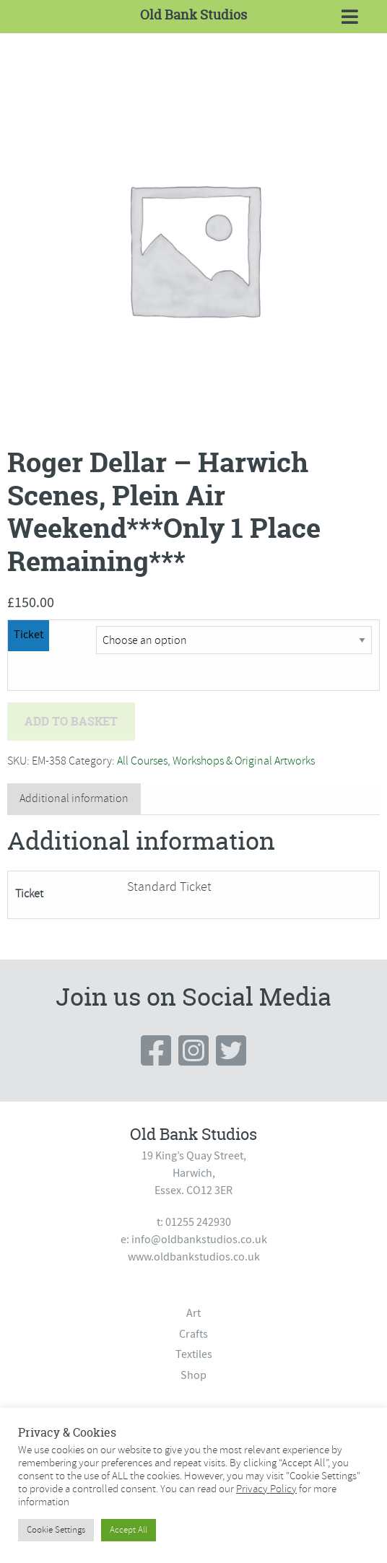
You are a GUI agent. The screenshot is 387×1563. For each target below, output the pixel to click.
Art (193, 1313)
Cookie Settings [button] (56, 1530)
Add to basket (71, 721)
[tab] (74, 798)
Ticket (28, 634)
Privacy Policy (266, 1488)
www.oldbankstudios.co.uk (194, 1257)
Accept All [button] (128, 1530)
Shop (193, 1375)
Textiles (193, 1354)
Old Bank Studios (193, 15)
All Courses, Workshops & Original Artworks (216, 761)
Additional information (74, 798)
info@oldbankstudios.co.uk (199, 1239)
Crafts (193, 1334)
